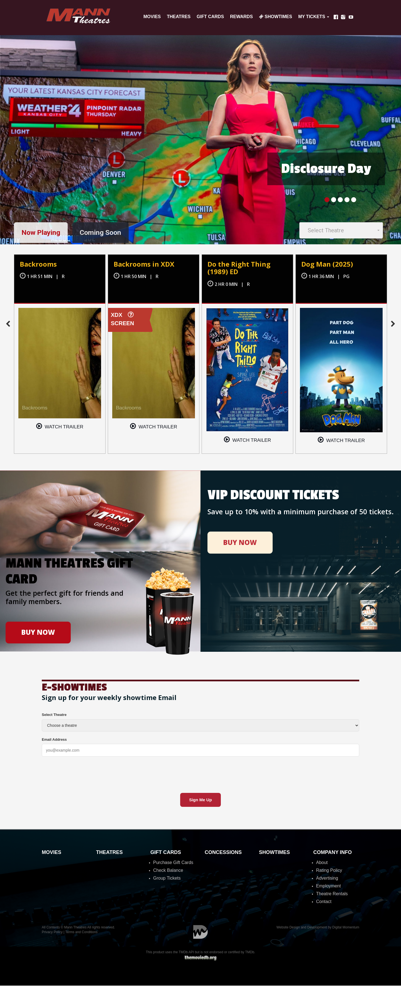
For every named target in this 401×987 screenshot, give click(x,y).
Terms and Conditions (81, 933)
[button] (341, 230)
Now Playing (42, 233)
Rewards (241, 16)
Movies (152, 16)
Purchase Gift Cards (173, 863)
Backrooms (39, 265)
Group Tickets (167, 879)
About (322, 863)
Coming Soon (106, 233)
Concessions (223, 853)
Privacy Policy (52, 933)
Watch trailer (59, 427)
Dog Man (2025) (328, 265)
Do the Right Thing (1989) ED (240, 269)
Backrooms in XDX (145, 265)
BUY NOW (38, 633)
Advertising (327, 879)
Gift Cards (210, 16)
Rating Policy (329, 871)
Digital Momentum (200, 933)
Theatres (178, 16)
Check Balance (168, 871)
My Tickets (313, 16)
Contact (323, 903)
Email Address (54, 741)
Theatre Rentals (332, 895)
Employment (328, 887)
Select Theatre (54, 716)
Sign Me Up (200, 801)
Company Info (332, 853)
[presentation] (84, 774)
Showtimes (275, 16)
